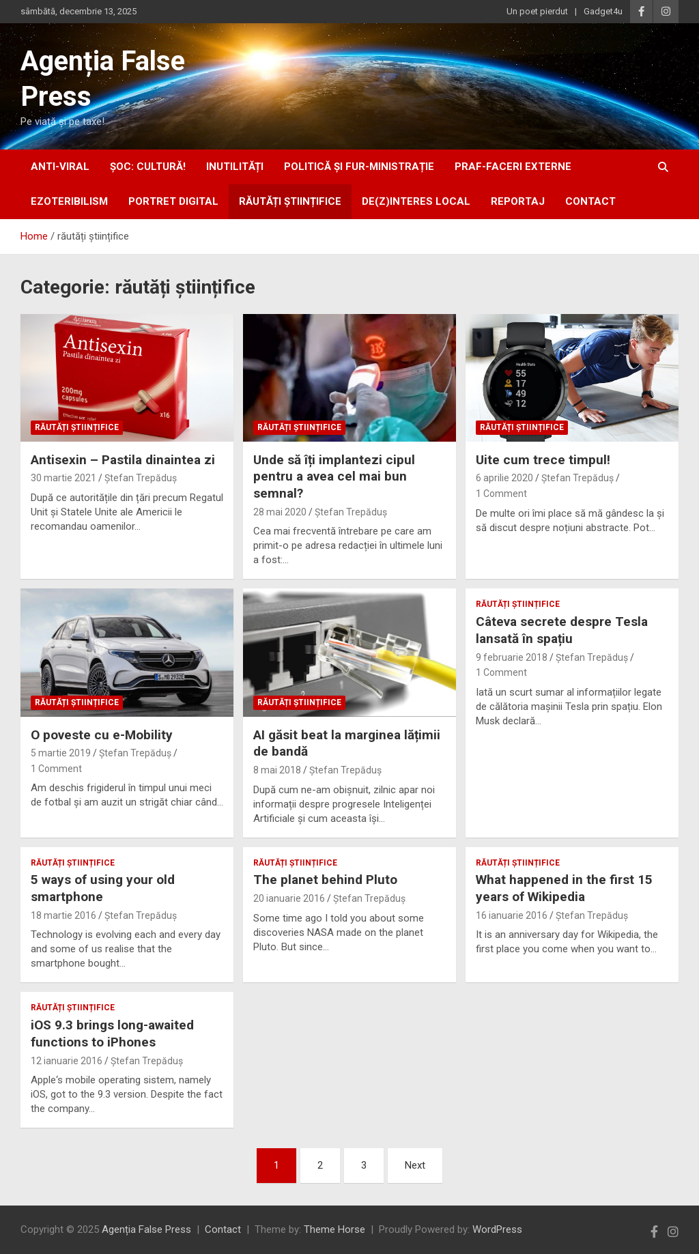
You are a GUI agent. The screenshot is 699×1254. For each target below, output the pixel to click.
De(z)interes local (416, 201)
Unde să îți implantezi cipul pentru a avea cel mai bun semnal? (334, 476)
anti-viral (60, 166)
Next (415, 1165)
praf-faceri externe (513, 166)
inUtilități (234, 166)
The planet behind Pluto (325, 879)
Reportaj (518, 201)
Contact (590, 201)
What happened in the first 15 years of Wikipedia (564, 888)
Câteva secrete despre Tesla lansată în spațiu (562, 630)
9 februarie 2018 (511, 657)
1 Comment (501, 493)
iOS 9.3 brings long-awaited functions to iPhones (112, 1033)
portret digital (173, 201)
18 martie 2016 (63, 915)
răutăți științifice (290, 201)
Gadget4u (603, 11)
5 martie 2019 (61, 752)
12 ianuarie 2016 (66, 1060)
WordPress (497, 1229)
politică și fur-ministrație (359, 166)
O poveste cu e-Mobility (102, 735)
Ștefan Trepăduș (140, 477)
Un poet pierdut (537, 11)
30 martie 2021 (63, 477)
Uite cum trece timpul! (543, 460)
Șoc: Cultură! (148, 166)
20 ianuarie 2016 (289, 898)
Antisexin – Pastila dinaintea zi (123, 460)
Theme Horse (334, 1229)
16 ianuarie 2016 (511, 915)
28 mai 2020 (279, 512)
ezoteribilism (69, 201)
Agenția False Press (146, 1229)
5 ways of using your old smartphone (103, 888)
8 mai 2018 (277, 770)
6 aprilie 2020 (504, 477)
